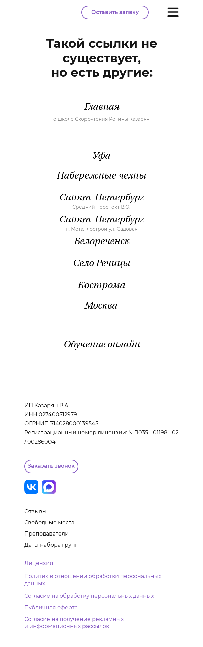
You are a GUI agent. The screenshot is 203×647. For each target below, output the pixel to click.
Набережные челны (101, 176)
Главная (101, 107)
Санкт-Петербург (101, 198)
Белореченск (101, 242)
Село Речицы (101, 263)
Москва (100, 306)
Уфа (101, 156)
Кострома (101, 285)
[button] (51, 466)
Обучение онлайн (101, 345)
